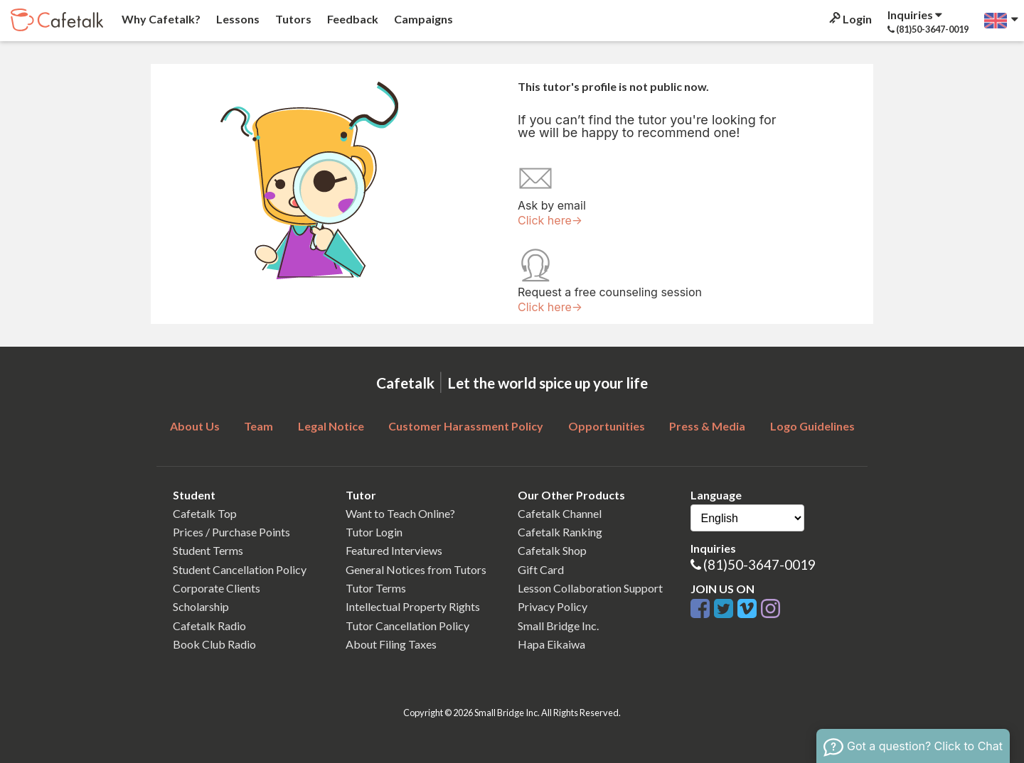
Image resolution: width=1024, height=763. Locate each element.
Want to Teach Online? (400, 513)
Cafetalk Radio (209, 625)
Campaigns (422, 19)
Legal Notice (331, 426)
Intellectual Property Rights (413, 606)
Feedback (351, 19)
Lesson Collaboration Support (590, 588)
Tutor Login (374, 532)
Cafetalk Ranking (560, 532)
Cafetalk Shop (552, 550)
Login (849, 19)
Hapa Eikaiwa (551, 644)
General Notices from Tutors (416, 569)
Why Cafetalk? (160, 19)
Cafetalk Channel (560, 513)
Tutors (292, 19)
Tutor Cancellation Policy (407, 625)
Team (258, 426)
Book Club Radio (214, 644)
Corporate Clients (216, 588)
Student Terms (208, 550)
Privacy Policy (552, 606)
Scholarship (201, 606)
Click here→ (550, 220)
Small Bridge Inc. (558, 625)
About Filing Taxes (391, 644)
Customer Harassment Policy (465, 426)
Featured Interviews (394, 550)
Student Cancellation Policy (239, 569)
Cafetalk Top (205, 513)
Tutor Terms (376, 588)
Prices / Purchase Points (231, 532)
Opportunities (606, 426)
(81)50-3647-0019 (759, 564)
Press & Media (707, 426)
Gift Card (541, 569)
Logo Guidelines (812, 426)
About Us (195, 426)
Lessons (237, 19)
